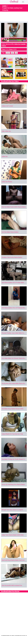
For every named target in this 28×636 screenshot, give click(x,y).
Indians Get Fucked (7, 106)
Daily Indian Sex (6, 131)
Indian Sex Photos (7, 181)
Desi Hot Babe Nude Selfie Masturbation (14, 207)
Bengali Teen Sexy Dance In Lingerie (12, 509)
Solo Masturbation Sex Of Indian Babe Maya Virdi (14, 282)
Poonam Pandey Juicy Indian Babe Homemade (14, 333)
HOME (4, 6)
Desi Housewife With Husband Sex (12, 585)
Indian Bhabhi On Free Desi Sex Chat (12, 434)
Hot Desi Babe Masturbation (10, 232)
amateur (8, 52)
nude (16, 52)
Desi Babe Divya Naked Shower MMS (12, 408)
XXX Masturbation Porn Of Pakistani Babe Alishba (14, 307)
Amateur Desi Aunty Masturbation (12, 257)
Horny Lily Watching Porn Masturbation (13, 484)
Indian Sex (5, 156)
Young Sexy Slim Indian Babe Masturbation (14, 383)
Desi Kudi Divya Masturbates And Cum (13, 560)
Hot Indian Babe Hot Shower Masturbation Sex (14, 358)
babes (12, 52)
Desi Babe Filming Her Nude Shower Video (14, 459)
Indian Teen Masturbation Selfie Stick (13, 535)
